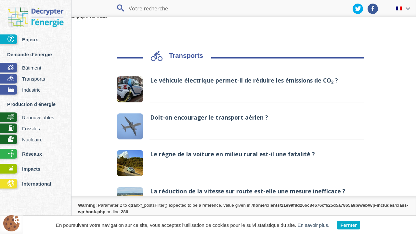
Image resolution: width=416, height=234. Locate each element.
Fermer (348, 225)
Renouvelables (27, 117)
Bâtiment (20, 68)
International (25, 184)
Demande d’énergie (29, 54)
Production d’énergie (31, 104)
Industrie (20, 90)
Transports (22, 79)
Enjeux (19, 39)
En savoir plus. (314, 225)
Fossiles (20, 128)
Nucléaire (21, 140)
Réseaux (21, 154)
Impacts (20, 169)
